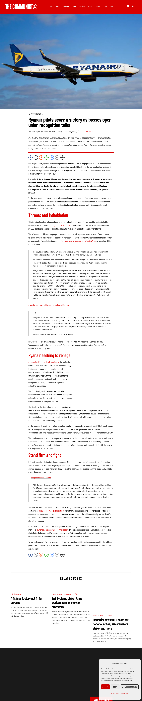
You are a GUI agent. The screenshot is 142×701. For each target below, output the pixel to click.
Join (51, 6)
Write (74, 6)
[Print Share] (62, 158)
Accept (105, 687)
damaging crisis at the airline (61, 225)
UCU (105, 587)
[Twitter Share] (36, 158)
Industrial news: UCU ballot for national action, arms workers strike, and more (110, 596)
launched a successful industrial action (52, 523)
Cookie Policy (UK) (71, 695)
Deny (115, 687)
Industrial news (86, 131)
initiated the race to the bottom (51, 504)
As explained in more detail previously (43, 362)
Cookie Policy (115, 693)
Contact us (31, 686)
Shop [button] (105, 6)
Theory (90, 6)
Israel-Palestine (68, 587)
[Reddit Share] (41, 158)
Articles (82, 6)
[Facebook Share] (30, 158)
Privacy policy (124, 693)
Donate (58, 6)
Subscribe (66, 6)
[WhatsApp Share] (46, 158)
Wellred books (93, 686)
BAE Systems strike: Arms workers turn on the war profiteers (67, 596)
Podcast (98, 6)
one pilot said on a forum (41, 471)
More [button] (111, 6)
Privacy (44, 686)
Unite (76, 587)
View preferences (129, 687)
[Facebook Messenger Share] (52, 158)
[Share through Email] (57, 158)
